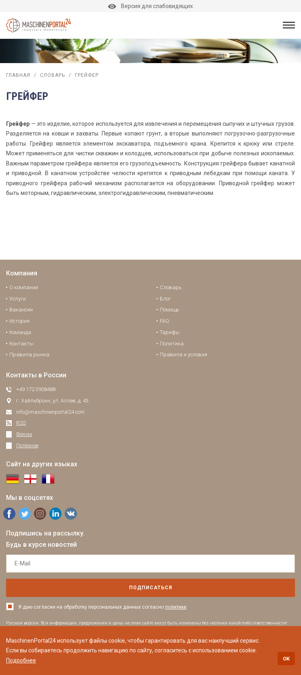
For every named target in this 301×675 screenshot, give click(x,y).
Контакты (21, 344)
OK (286, 659)
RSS (21, 423)
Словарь (52, 75)
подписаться (150, 587)
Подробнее (21, 660)
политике (176, 607)
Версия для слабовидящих (150, 6)
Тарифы (170, 332)
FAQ (164, 321)
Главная (18, 75)
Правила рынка (29, 354)
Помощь (169, 310)
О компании (23, 287)
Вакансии (21, 310)
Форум (24, 434)
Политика (172, 344)
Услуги (17, 299)
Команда (20, 332)
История (19, 321)
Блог (165, 299)
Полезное (27, 445)
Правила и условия (183, 354)
